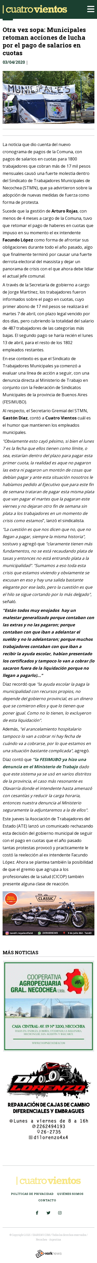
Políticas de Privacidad (32, 1194)
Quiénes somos (70, 1194)
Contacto (47, 1200)
